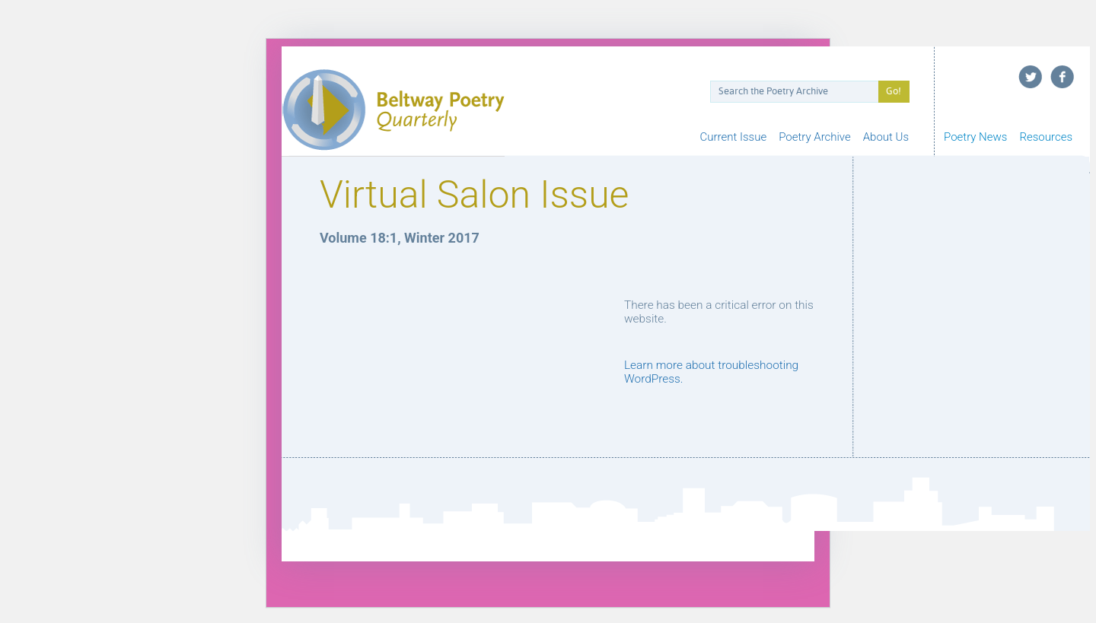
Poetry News (975, 137)
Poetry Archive (815, 137)
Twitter (1030, 76)
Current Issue (733, 137)
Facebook (1062, 76)
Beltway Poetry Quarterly (393, 110)
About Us (886, 137)
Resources (1045, 137)
